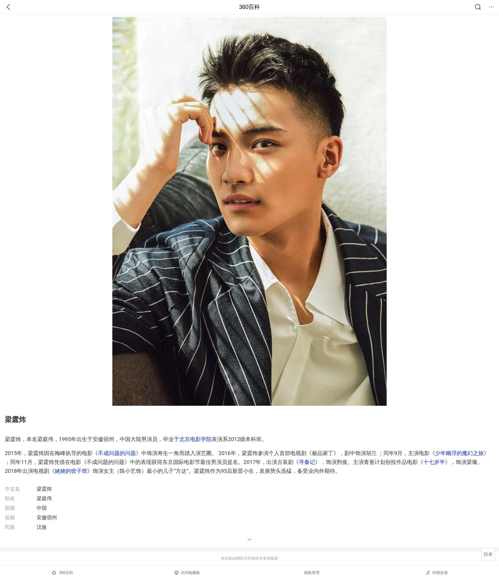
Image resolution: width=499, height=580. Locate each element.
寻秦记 (307, 462)
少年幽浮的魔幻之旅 (459, 453)
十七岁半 (434, 462)
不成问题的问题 (117, 453)
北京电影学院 (195, 439)
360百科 (249, 7)
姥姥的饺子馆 (71, 471)
